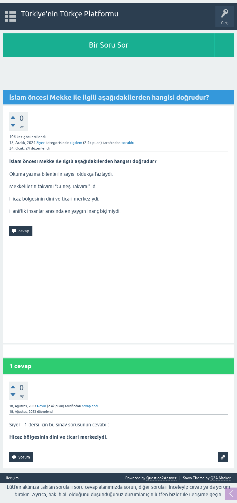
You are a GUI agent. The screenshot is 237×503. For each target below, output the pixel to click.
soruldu (128, 143)
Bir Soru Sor (108, 45)
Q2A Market (220, 478)
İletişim (12, 478)
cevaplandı (90, 406)
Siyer (40, 143)
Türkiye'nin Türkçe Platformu (69, 14)
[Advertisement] (118, 74)
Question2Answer (161, 478)
